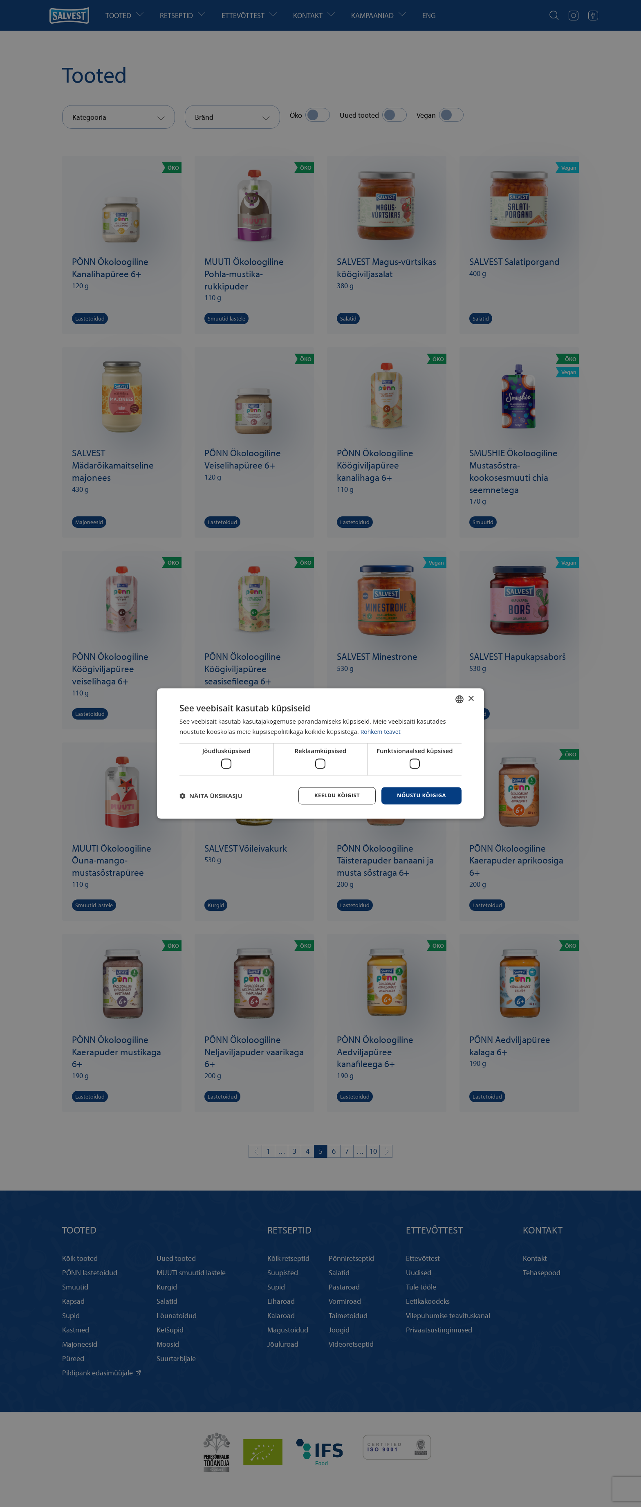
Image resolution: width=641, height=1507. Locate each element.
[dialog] (320, 753)
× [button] (471, 698)
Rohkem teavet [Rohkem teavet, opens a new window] (382, 731)
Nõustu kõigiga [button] (420, 795)
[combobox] (459, 699)
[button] (210, 796)
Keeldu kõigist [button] (332, 795)
